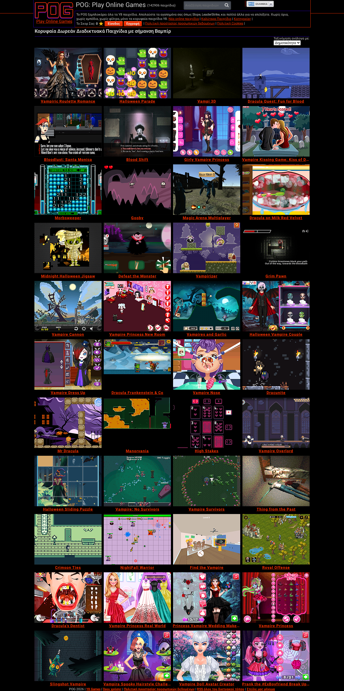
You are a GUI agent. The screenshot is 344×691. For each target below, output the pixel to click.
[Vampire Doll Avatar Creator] (207, 655)
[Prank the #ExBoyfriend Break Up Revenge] (276, 655)
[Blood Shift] (137, 131)
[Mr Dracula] (68, 422)
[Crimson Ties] (68, 539)
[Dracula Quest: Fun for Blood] (276, 73)
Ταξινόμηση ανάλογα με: (291, 38)
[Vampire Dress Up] (68, 364)
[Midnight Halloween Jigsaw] (68, 247)
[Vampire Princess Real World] (137, 597)
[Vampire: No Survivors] (137, 481)
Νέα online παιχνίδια (184, 19)
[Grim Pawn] (276, 247)
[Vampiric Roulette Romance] (68, 73)
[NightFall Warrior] (137, 539)
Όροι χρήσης (112, 689)
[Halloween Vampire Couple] (276, 306)
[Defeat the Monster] (137, 247)
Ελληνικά (257, 4)
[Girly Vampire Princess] (207, 131)
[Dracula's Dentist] (68, 597)
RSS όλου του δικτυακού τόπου (220, 689)
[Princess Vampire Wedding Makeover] (207, 597)
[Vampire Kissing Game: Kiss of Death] (276, 131)
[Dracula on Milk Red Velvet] (276, 189)
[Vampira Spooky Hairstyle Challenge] (137, 655)
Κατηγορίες (242, 19)
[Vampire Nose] (207, 364)
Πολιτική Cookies (230, 23)
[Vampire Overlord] (276, 422)
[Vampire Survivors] (207, 481)
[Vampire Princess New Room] (137, 306)
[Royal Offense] (276, 539)
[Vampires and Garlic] (207, 306)
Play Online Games (54, 21)
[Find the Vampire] (207, 539)
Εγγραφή (132, 24)
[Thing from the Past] (276, 481)
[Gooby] (137, 189)
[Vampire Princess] (276, 597)
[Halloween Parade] (137, 73)
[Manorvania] (137, 422)
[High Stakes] (207, 422)
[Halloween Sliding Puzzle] (68, 481)
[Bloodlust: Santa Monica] (68, 131)
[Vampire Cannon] (68, 306)
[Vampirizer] (207, 247)
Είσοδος (114, 24)
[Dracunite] (276, 364)
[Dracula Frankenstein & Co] (137, 364)
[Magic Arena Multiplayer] (207, 189)
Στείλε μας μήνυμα (261, 689)
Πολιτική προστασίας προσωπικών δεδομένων (180, 23)
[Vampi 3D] (207, 73)
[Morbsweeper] (68, 189)
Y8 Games (93, 689)
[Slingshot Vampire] (68, 655)
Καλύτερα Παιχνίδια (216, 19)
